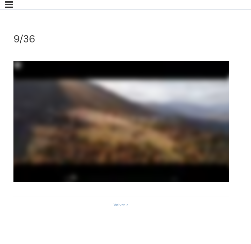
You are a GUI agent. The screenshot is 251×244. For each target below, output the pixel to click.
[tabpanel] (121, 121)
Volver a (121, 204)
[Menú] (9, 4)
